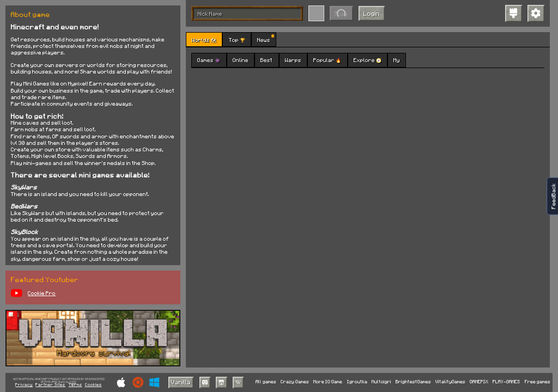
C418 (73, 382)
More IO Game (327, 382)
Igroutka (357, 382)
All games (266, 382)
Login (371, 13)
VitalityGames (450, 382)
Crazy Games (295, 382)
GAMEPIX (479, 382)
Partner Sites (50, 385)
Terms (75, 385)
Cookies (93, 385)
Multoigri (381, 382)
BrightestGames (413, 382)
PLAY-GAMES (506, 382)
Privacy (24, 385)
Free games (537, 382)
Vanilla (181, 381)
